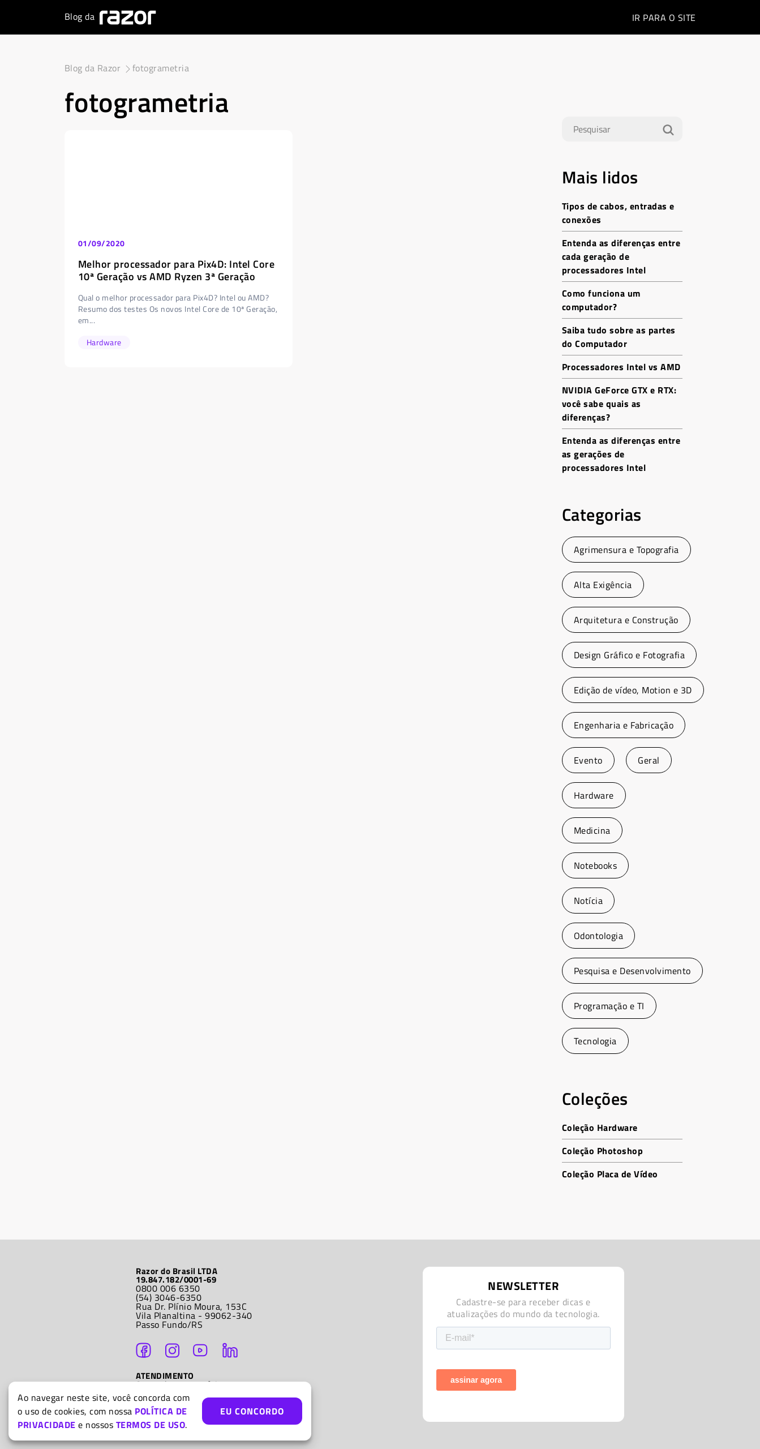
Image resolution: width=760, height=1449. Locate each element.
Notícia (588, 900)
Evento (588, 760)
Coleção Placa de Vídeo (610, 1174)
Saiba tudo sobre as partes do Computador (619, 336)
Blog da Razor (93, 68)
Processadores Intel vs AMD (621, 367)
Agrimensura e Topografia (626, 549)
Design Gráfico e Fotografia (629, 655)
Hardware (594, 795)
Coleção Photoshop (602, 1151)
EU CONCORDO (252, 1411)
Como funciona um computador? (601, 300)
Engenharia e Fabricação (624, 725)
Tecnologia (595, 1041)
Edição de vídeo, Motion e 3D (633, 690)
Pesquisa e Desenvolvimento (632, 971)
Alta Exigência (603, 584)
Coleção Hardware (600, 1127)
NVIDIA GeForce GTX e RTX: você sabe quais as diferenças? (619, 403)
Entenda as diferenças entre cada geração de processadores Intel (621, 256)
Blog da (111, 17)
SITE (664, 17)
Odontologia (599, 935)
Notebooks (595, 865)
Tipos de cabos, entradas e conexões (618, 212)
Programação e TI (609, 1006)
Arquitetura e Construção (626, 620)
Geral (649, 760)
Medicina (592, 830)
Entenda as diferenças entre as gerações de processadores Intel (621, 454)
